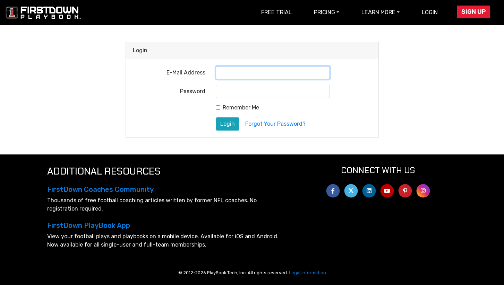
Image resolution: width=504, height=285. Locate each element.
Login (430, 12)
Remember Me (241, 107)
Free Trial (276, 12)
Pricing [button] (324, 12)
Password (192, 91)
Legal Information (307, 272)
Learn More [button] (378, 12)
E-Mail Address (185, 72)
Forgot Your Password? (275, 124)
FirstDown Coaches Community (100, 189)
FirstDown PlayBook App (88, 225)
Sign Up (473, 12)
